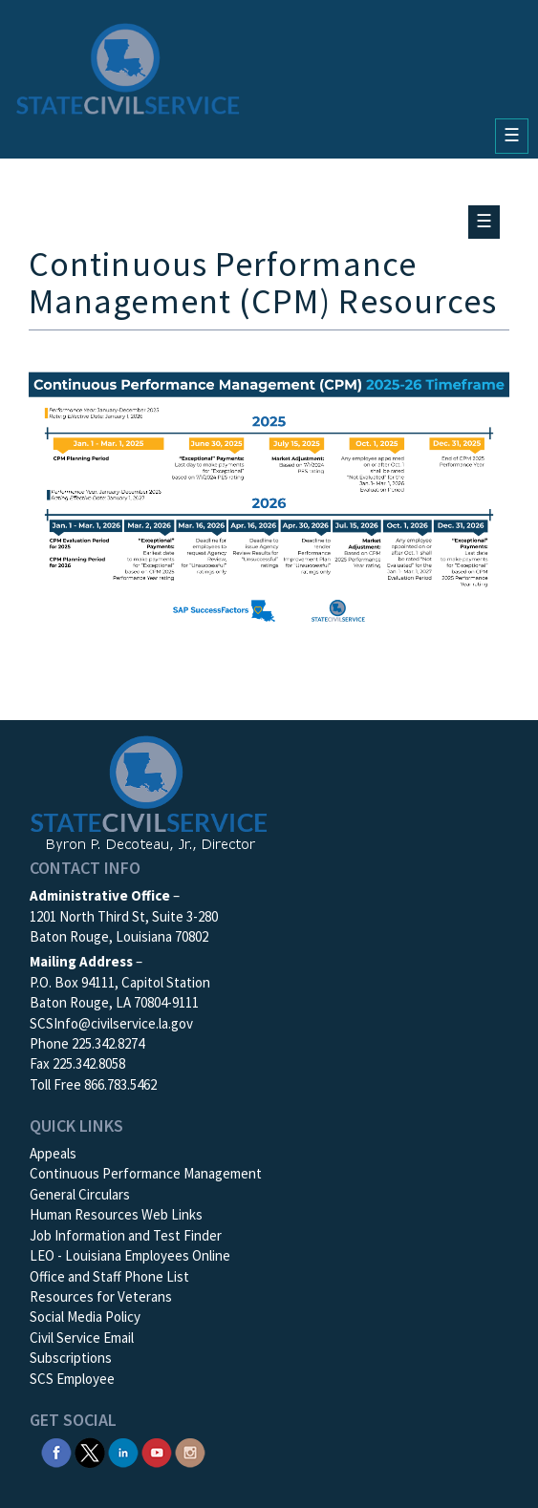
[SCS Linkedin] (123, 1451)
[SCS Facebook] (56, 1451)
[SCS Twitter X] (90, 1451)
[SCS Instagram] (190, 1451)
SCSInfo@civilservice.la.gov (111, 1023)
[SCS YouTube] (156, 1451)
